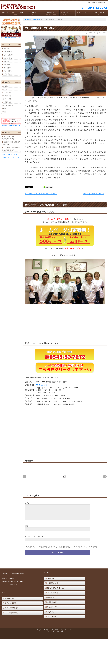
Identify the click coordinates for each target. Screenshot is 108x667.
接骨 (4, 108)
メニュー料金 (19, 13)
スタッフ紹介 (84, 13)
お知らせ (36, 19)
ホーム (6, 13)
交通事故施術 (8, 51)
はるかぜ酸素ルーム (10, 55)
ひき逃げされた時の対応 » (93, 194)
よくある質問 (7, 92)
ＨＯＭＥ (6, 48)
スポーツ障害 (7, 99)
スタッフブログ (10, 610)
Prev (24, 476)
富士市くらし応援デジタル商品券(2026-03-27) (11, 138)
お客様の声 (51, 13)
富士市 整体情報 (8, 105)
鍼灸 (4, 112)
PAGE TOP (101, 563)
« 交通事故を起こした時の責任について (41, 194)
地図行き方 (68, 13)
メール (27, 539)
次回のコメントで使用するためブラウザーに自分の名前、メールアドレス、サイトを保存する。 (63, 549)
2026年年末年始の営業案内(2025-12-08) (11, 143)
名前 (26, 528)
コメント (28, 503)
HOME (28, 19)
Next (105, 476)
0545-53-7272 (41, 385)
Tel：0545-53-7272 (93, 7)
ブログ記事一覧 (10, 615)
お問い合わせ (100, 13)
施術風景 (35, 13)
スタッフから (7, 95)
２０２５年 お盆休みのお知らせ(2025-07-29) (11, 149)
